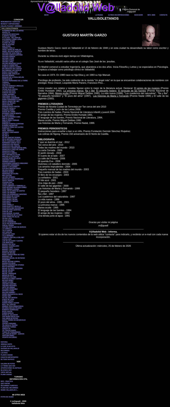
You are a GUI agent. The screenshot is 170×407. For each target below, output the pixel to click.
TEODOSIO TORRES (9, 327)
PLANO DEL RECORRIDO (9, 388)
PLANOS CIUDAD (7, 355)
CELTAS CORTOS (8, 87)
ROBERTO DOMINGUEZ (10, 310)
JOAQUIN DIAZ (7, 182)
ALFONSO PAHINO (8, 41)
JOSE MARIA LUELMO (9, 199)
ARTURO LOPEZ (7, 62)
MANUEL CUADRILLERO (10, 246)
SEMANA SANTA (6, 344)
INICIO (46, 15)
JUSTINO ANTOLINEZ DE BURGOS (14, 227)
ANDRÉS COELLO (8, 48)
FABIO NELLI (6, 129)
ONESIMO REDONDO (9, 285)
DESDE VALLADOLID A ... (9, 390)
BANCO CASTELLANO (10, 72)
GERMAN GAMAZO (8, 161)
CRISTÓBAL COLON (9, 96)
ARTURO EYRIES (8, 60)
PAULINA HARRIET (8, 292)
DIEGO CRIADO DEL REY (10, 101)
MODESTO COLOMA (9, 277)
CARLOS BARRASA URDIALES (12, 86)
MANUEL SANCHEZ (9, 251)
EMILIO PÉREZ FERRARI (10, 120)
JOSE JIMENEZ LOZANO (10, 189)
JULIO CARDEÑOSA (9, 222)
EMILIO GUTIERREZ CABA (11, 117)
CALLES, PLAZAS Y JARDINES (11, 26)
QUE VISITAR (5, 383)
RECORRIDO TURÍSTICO (9, 385)
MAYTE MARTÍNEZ (8, 267)
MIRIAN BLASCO (8, 275)
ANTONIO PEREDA (8, 56)
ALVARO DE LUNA (8, 43)
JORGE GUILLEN (8, 184)
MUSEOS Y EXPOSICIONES (10, 24)
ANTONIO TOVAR (8, 58)
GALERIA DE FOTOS (8, 364)
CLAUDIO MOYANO (8, 91)
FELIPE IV (5, 136)
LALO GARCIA (7, 230)
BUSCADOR (138, 15)
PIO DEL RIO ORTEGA (9, 298)
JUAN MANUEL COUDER (10, 213)
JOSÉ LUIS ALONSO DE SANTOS (13, 191)
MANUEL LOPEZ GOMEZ (10, 249)
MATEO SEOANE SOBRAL (11, 261)
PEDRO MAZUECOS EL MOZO (12, 294)
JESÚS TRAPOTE (8, 180)
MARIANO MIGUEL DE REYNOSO (13, 258)
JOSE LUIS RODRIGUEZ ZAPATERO (14, 194)
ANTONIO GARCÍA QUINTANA (12, 55)
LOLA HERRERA (7, 236)
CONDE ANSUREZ (8, 94)
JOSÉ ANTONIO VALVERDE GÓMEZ (14, 187)
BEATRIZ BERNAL (8, 75)
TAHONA (5, 322)
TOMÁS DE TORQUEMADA (11, 332)
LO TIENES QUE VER (8, 366)
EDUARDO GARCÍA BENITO (11, 113)
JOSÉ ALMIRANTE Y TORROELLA (13, 186)
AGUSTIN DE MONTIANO (10, 34)
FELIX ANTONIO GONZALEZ (11, 139)
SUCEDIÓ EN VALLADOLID (10, 348)
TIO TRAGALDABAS (9, 330)
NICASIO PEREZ (7, 280)
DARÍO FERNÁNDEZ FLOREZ (12, 99)
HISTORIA (4, 342)
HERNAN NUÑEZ (8, 172)
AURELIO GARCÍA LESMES (11, 67)
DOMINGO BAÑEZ (8, 110)
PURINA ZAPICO (7, 301)
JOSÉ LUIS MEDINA (9, 192)
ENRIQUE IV (6, 122)
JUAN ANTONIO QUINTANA (11, 210)
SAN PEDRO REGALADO (10, 316)
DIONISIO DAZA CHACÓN (11, 106)
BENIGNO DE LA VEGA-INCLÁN (13, 77)
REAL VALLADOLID (9, 304)
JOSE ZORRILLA (8, 205)
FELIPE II (5, 134)
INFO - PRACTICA (7, 381)
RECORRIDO (5, 350)
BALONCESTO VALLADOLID (12, 68)
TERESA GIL (6, 329)
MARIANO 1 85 (7, 256)
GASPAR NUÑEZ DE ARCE (11, 158)
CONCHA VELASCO (9, 93)
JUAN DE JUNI (7, 211)
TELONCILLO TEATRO (9, 325)
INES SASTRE (7, 175)
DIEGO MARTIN (7, 105)
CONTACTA (163, 15)
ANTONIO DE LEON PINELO (11, 53)
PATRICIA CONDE (8, 291)
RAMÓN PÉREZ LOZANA (10, 303)
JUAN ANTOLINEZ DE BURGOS (13, 208)
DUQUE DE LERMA (8, 112)
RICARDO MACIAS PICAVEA (11, 308)
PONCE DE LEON (8, 299)
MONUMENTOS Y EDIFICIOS (10, 22)
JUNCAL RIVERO (8, 225)
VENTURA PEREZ (8, 335)
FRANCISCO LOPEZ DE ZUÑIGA (13, 149)
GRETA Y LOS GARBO (9, 167)
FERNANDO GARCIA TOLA (11, 143)
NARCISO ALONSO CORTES (12, 279)
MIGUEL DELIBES (8, 270)
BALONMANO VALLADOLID (11, 70)
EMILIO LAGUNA (8, 118)
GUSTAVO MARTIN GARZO (11, 168)
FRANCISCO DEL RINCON (11, 146)
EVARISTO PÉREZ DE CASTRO (12, 127)
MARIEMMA (6, 260)
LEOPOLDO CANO (8, 234)
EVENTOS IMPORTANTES (9, 357)
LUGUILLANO (7, 239)
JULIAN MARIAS (7, 220)
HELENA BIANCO (8, 170)
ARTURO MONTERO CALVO (11, 63)
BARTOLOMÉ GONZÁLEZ (11, 74)
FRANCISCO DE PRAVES (10, 144)
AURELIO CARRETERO (10, 65)
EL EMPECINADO (8, 115)
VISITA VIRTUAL (6, 372)
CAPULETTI (6, 84)
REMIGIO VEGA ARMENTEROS (12, 306)
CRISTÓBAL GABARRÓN (10, 98)
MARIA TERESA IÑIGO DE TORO (13, 254)
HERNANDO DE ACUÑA (10, 174)
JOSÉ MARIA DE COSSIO (10, 196)
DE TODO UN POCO (7, 359)
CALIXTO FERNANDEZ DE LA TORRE (15, 81)
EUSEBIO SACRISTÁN (9, 125)
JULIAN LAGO (7, 218)
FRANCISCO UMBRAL (9, 153)
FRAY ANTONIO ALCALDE (11, 155)
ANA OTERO (6, 46)
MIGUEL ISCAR (7, 272)
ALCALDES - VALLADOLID (11, 37)
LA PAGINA (99, 15)
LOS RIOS (4, 353)
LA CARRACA (7, 229)
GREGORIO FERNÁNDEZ (10, 165)
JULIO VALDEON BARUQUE (11, 223)
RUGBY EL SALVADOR (10, 315)
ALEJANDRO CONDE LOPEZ (12, 39)
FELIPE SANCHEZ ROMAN (11, 137)
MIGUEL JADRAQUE (9, 273)
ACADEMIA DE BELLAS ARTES (12, 31)
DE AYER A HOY (6, 370)
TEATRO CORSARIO (9, 323)
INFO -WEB (151, 15)
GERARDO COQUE (8, 160)
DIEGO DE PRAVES (8, 103)
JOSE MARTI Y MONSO (10, 201)
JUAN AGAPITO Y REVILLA (11, 206)
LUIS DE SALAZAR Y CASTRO (12, 241)
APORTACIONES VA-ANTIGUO (11, 368)
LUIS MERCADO (7, 242)
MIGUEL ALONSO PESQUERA (12, 268)
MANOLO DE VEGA (8, 244)
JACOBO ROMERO (8, 177)
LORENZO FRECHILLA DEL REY (13, 237)
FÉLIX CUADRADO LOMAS (11, 141)
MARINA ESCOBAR (8, 263)
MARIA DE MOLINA (8, 253)
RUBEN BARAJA (8, 313)
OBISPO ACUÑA (7, 282)
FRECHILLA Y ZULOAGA (10, 156)
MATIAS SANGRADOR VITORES (13, 265)
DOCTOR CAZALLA (8, 108)
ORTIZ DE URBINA (8, 287)
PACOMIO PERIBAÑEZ (10, 289)
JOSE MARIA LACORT (9, 198)
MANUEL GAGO (7, 248)
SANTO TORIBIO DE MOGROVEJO (14, 320)
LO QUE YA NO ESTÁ (8, 346)
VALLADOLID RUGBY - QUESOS (13, 334)
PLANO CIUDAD (6, 374)
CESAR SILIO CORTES (10, 89)
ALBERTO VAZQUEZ (9, 36)
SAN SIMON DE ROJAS (10, 318)
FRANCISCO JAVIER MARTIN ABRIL (14, 148)
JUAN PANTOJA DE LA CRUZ (12, 215)
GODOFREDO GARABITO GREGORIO (15, 163)
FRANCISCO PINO (8, 151)
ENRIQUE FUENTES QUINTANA (13, 124)
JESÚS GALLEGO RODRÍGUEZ (12, 179)
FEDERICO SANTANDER (10, 132)
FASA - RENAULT (8, 130)
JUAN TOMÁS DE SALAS (10, 217)
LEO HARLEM (7, 232)
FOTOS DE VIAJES (7, 397)
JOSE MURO (6, 203)
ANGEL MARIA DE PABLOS (11, 50)
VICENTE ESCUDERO (9, 337)
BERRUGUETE (7, 79)
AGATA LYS (6, 32)
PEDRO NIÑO (6, 296)
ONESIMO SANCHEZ (9, 284)
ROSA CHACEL (7, 311)
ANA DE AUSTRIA (8, 44)
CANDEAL (5, 82)
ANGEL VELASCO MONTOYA (12, 51)
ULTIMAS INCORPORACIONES (118, 15)
